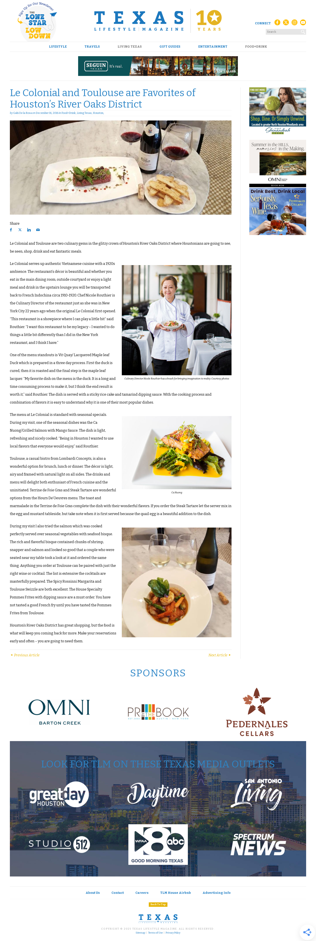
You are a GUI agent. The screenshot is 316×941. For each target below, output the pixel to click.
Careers (142, 893)
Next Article (220, 655)
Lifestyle (58, 46)
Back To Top (158, 904)
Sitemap (140, 933)
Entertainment (212, 46)
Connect (263, 23)
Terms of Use (155, 933)
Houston (98, 113)
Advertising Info (217, 893)
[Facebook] (277, 23)
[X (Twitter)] (286, 23)
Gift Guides (170, 46)
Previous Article (25, 655)
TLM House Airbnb (175, 893)
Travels (92, 46)
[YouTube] (303, 23)
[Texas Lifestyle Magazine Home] (158, 21)
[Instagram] (294, 23)
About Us (93, 893)
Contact (117, 893)
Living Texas (130, 46)
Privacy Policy (173, 933)
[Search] (303, 31)
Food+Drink (256, 46)
